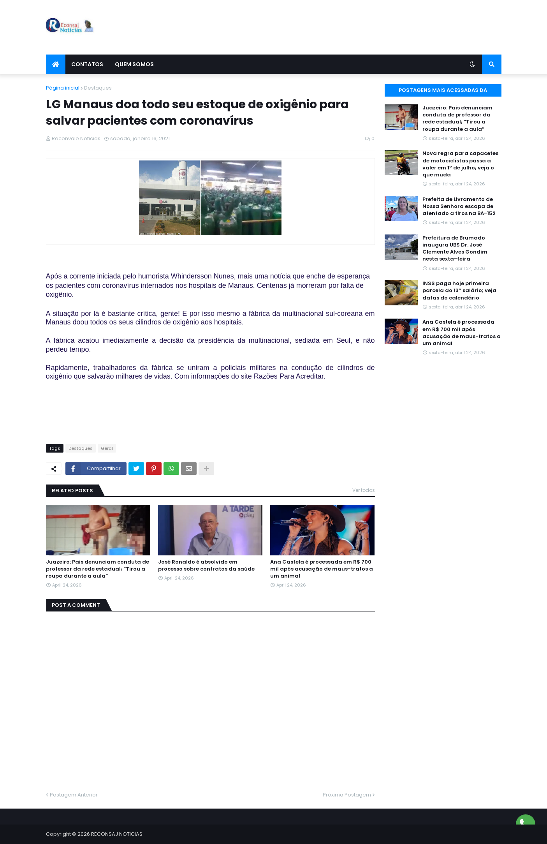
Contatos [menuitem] (87, 64)
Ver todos (363, 490)
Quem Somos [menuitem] (134, 64)
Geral (107, 448)
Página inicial (62, 88)
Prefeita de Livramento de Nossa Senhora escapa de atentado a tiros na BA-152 (459, 206)
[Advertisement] (359, 27)
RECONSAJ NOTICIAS (116, 834)
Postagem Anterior (74, 794)
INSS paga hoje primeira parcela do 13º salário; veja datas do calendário (459, 290)
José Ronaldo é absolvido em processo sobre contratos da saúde (206, 566)
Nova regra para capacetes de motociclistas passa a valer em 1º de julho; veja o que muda (460, 164)
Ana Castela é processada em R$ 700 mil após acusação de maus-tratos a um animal (321, 569)
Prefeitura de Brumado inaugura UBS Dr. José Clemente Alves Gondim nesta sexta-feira (454, 248)
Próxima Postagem (347, 794)
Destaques (98, 88)
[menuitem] (55, 64)
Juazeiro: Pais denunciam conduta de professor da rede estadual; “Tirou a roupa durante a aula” (97, 569)
